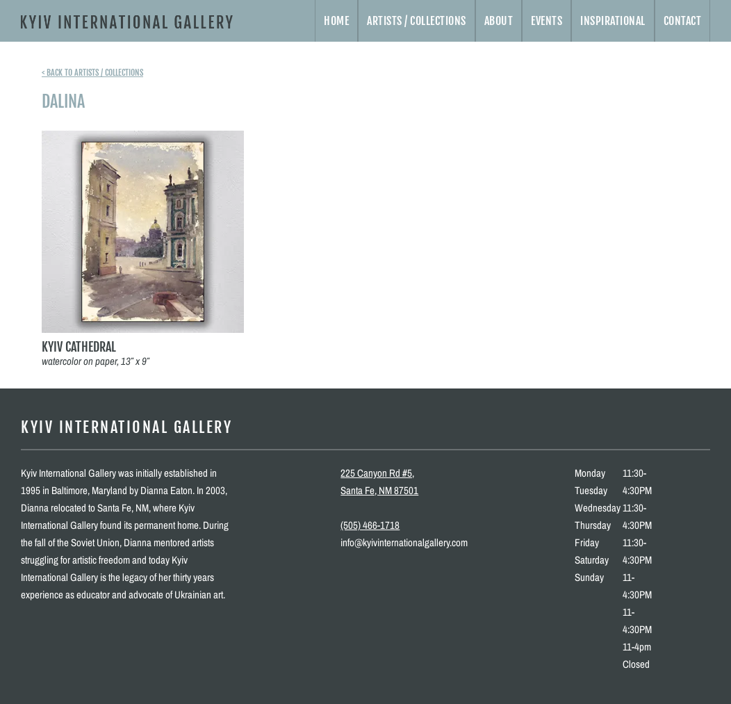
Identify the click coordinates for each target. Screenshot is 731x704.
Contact (683, 21)
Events (546, 21)
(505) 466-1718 (370, 525)
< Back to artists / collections (92, 72)
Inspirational (613, 21)
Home (336, 21)
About (499, 21)
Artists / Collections (416, 21)
